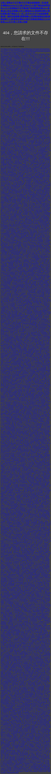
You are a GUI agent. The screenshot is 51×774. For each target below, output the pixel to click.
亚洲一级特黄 (32, 347)
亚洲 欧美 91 (15, 74)
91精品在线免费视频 (9, 490)
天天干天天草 (47, 124)
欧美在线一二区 (9, 440)
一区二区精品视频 (35, 740)
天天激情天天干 (14, 102)
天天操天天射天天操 (34, 417)
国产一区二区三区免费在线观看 (34, 448)
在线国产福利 (7, 698)
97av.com (12, 554)
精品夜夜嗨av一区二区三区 (22, 645)
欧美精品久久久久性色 (34, 248)
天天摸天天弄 (41, 373)
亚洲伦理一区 (47, 504)
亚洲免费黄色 (38, 77)
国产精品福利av (19, 727)
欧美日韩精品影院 (35, 360)
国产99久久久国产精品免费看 (25, 664)
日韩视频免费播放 (39, 177)
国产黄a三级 (6, 383)
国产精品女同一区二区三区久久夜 (36, 106)
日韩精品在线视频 (31, 684)
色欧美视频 (15, 115)
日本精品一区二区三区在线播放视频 (34, 425)
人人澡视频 (40, 349)
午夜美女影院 (26, 404)
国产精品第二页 (32, 526)
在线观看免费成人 (35, 418)
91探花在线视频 (13, 626)
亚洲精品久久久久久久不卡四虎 (38, 728)
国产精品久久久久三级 (40, 643)
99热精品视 (43, 573)
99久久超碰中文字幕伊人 (23, 619)
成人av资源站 (10, 379)
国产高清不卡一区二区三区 (8, 223)
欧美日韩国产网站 (46, 74)
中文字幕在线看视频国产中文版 (35, 162)
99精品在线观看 (39, 388)
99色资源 (7, 517)
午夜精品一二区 (21, 313)
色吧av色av (3, 278)
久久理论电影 (36, 376)
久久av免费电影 (34, 699)
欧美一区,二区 (19, 149)
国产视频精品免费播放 (32, 319)
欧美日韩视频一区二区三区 (41, 733)
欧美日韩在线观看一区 (17, 724)
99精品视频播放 (25, 373)
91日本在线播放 (33, 452)
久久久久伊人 (16, 78)
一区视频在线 (10, 192)
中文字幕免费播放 (41, 156)
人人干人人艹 (45, 520)
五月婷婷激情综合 (26, 525)
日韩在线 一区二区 (25, 547)
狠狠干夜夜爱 (5, 740)
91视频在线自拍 (15, 710)
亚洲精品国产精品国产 (28, 449)
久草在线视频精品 (5, 637)
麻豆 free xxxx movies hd (27, 326)
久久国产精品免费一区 (26, 136)
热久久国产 (10, 473)
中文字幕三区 (8, 202)
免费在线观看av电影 (37, 350)
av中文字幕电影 (16, 397)
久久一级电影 (44, 379)
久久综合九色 (24, 253)
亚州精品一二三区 (5, 400)
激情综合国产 (20, 103)
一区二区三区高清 (30, 173)
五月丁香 (45, 564)
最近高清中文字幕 (40, 557)
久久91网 (26, 711)
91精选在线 (10, 413)
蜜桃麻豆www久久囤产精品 (7, 357)
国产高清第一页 (19, 123)
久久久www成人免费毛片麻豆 (27, 383)
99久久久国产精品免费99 (26, 104)
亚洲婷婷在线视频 (17, 63)
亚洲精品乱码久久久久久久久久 (12, 73)
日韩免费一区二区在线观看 (39, 171)
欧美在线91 (27, 746)
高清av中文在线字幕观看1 (14, 410)
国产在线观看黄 (42, 375)
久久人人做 (41, 560)
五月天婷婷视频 (4, 770)
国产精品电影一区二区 (31, 509)
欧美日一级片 (10, 321)
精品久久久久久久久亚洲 (43, 451)
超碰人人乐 (31, 68)
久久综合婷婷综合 (28, 175)
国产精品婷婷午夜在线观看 (35, 427)
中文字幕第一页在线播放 (13, 475)
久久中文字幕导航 (43, 681)
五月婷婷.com (37, 345)
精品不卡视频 (32, 193)
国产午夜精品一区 (38, 692)
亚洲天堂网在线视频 (27, 168)
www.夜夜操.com (24, 229)
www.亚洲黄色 (8, 74)
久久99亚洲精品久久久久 (12, 370)
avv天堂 (37, 330)
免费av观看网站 (35, 727)
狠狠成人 (7, 695)
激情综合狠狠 (21, 395)
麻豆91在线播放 (36, 216)
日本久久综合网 (34, 521)
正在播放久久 (18, 444)
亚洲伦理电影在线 (43, 248)
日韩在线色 (9, 353)
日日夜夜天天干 (12, 112)
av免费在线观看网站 (12, 574)
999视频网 (12, 701)
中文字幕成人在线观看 (37, 278)
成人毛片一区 (27, 528)
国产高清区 (8, 742)
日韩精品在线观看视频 (16, 315)
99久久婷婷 (31, 206)
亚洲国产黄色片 (46, 356)
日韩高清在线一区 (40, 238)
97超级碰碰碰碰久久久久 (18, 543)
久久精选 (40, 655)
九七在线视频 (14, 291)
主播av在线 (36, 117)
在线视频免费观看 (9, 248)
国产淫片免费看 (13, 215)
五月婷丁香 (45, 382)
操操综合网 (37, 235)
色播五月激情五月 (19, 262)
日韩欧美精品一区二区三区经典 (36, 550)
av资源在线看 (27, 702)
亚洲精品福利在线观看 (15, 656)
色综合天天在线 (13, 324)
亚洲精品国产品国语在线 (29, 300)
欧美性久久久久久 (5, 649)
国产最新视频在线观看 (25, 386)
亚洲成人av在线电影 (38, 555)
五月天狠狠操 (6, 662)
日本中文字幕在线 (24, 255)
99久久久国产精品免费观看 (33, 483)
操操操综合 (28, 557)
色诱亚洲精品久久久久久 (12, 153)
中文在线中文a (38, 366)
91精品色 (31, 212)
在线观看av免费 (46, 625)
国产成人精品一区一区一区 (43, 612)
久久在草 (14, 281)
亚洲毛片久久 (47, 746)
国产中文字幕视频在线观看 (23, 225)
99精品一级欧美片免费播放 (32, 676)
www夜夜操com (17, 567)
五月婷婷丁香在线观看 (38, 664)
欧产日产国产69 (17, 141)
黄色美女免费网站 (15, 633)
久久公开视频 (18, 554)
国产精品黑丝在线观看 (40, 113)
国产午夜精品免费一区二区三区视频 (32, 443)
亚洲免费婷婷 (43, 138)
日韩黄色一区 (12, 617)
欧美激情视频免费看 (15, 630)
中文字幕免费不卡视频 (29, 671)
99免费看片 (39, 767)
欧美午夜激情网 (13, 482)
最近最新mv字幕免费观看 (31, 522)
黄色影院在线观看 (29, 573)
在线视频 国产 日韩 (13, 331)
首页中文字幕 (25, 569)
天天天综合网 (47, 246)
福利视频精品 (45, 576)
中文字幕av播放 (24, 345)
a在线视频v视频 (18, 326)
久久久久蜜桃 (26, 388)
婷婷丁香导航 (4, 473)
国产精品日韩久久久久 (45, 647)
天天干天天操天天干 (33, 621)
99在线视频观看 (28, 223)
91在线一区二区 (11, 373)
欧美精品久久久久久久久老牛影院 (27, 457)
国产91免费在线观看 (19, 223)
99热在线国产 (25, 214)
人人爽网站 (5, 412)
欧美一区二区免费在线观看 (23, 65)
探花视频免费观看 (34, 100)
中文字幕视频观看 (36, 258)
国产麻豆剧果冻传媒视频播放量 (33, 145)
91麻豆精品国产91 (46, 192)
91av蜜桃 (31, 546)
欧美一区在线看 (25, 382)
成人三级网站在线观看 (18, 440)
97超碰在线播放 (38, 245)
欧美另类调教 (28, 758)
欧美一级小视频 (38, 642)
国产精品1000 (37, 673)
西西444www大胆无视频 (27, 673)
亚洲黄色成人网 (43, 587)
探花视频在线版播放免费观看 (20, 555)
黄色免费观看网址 (26, 712)
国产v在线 (24, 720)
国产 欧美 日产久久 (18, 602)
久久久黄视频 (32, 272)
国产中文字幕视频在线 (36, 115)
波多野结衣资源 (19, 662)
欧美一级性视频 (4, 54)
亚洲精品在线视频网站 (22, 112)
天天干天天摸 (18, 501)
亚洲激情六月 (29, 310)
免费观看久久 (35, 322)
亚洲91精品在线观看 (19, 80)
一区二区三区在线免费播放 (41, 147)
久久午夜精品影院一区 (44, 499)
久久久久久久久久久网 (33, 751)
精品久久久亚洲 (37, 155)
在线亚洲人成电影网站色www (9, 599)
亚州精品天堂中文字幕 (35, 55)
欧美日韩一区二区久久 (11, 439)
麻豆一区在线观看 (9, 265)
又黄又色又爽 (31, 647)
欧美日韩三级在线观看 (7, 280)
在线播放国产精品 (46, 655)
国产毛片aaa (12, 445)
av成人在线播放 (35, 587)
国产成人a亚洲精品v (29, 693)
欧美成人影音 (40, 736)
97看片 (36, 146)
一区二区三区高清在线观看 (18, 159)
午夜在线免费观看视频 (18, 534)
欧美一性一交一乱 (35, 561)
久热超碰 (16, 615)
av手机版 (31, 158)
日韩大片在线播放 (33, 281)
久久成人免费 (35, 365)
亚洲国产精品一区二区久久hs (32, 71)
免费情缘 (40, 266)
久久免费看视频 (31, 141)
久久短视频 (18, 81)
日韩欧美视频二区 (17, 552)
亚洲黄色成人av (28, 154)
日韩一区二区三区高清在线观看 (9, 166)
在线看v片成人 (36, 265)
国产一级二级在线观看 (12, 468)
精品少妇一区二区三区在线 (11, 212)
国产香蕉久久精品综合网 (15, 511)
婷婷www (8, 121)
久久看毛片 (23, 719)
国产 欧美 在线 (21, 341)
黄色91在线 (44, 460)
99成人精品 (29, 164)
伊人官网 (39, 472)
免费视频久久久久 (7, 539)
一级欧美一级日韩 (46, 271)
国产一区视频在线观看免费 (14, 253)
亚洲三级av (11, 390)
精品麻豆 (19, 201)
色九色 (23, 522)
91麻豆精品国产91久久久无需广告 (16, 356)
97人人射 (3, 576)
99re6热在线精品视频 (32, 507)
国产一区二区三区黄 (36, 184)
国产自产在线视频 (7, 483)
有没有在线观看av (6, 486)
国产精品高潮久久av (27, 67)
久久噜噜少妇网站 (28, 54)
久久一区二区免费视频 (44, 496)
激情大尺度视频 (28, 220)
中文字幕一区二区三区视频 (43, 229)
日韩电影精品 (41, 706)
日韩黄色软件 (27, 121)
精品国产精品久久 (23, 481)
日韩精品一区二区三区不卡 (17, 121)
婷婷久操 (19, 569)
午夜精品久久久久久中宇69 (31, 336)
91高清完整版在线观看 (21, 138)
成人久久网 (46, 315)
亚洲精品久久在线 (45, 110)
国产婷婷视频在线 (33, 421)
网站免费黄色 (16, 681)
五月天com (46, 120)
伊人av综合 (44, 63)
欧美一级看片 (39, 426)
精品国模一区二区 (38, 602)
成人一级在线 (18, 715)
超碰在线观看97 (44, 719)
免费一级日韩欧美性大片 (8, 142)
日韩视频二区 (28, 279)
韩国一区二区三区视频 (13, 259)
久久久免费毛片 (37, 304)
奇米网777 (31, 304)
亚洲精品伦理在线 (36, 196)
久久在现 (34, 724)
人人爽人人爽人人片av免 (22, 60)
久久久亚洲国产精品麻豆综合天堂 (12, 229)
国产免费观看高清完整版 (14, 469)
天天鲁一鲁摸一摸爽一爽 (32, 236)
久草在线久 (16, 86)
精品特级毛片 (34, 732)
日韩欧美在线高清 (43, 440)
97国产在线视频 (27, 487)
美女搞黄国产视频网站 (17, 163)
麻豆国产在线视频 (10, 459)
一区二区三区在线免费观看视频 (8, 175)
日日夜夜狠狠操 (25, 315)
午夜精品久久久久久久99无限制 (36, 491)
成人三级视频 (40, 547)
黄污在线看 (24, 81)
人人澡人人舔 (44, 639)
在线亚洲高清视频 (7, 199)
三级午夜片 (9, 671)
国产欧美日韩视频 (5, 116)
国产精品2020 (29, 216)
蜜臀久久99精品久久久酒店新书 (8, 238)
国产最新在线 (6, 426)
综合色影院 (41, 104)
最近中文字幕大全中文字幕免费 (11, 271)
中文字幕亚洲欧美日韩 (40, 406)
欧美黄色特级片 (39, 317)
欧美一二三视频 (41, 361)
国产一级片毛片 (40, 452)
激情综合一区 (16, 401)
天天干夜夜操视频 (20, 116)
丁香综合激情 (28, 363)
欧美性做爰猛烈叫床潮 (27, 675)
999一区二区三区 (15, 227)
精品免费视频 (22, 331)
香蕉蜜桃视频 (22, 607)
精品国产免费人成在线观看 (22, 158)
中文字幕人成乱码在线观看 (9, 705)
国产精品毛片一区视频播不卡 (26, 565)
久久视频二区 (20, 380)
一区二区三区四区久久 (16, 97)
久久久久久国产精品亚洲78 (16, 611)
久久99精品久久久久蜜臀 (36, 590)
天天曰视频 (45, 56)
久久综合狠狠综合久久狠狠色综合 (8, 498)
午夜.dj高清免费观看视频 (38, 220)
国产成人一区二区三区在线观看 (36, 241)
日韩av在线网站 (9, 396)
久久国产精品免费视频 (40, 163)
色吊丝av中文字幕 (42, 771)
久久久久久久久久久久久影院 (19, 655)
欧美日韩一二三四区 (41, 586)
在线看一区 (3, 500)
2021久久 (30, 615)
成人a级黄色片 (23, 73)
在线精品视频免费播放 (43, 129)
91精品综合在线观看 (41, 672)
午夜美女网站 (37, 738)
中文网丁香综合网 (29, 341)
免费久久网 (37, 694)
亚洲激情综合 (37, 537)
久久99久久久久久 (45, 253)
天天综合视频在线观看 (10, 257)
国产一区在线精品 (28, 72)
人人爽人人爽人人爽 (24, 68)
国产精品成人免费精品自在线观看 (38, 534)
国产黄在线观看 (15, 374)
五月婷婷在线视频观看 (17, 768)
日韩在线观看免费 (20, 237)
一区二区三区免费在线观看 (32, 357)
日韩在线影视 (8, 641)
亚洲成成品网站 (6, 744)
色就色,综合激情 (20, 499)
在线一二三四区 (18, 76)
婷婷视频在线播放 (12, 569)
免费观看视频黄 (12, 123)
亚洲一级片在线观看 (45, 354)
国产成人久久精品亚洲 (35, 436)
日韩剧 (19, 365)
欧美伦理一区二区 (19, 586)
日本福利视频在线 (11, 589)
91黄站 (13, 572)
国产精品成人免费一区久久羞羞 (31, 499)
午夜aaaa (21, 102)
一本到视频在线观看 (16, 548)
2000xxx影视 (26, 514)
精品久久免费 (46, 278)
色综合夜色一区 (22, 612)
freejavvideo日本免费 (40, 99)
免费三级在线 (5, 306)
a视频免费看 (21, 176)
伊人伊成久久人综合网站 (44, 408)
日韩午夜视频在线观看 (26, 120)
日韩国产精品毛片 (24, 690)
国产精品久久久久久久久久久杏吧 (36, 209)
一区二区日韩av (46, 390)
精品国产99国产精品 (24, 564)
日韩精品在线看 (31, 366)
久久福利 (10, 534)
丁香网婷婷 (41, 652)
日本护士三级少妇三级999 (28, 117)
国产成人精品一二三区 (18, 188)
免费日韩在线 (39, 390)
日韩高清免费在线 (41, 634)
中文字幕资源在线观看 (20, 305)
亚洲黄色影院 (40, 237)
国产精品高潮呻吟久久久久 (39, 538)
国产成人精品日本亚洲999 (6, 254)
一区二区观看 (4, 669)
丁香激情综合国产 (34, 261)
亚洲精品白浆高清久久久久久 (18, 403)
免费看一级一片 (43, 694)
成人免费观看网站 (40, 121)
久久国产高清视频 (20, 518)
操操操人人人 (39, 61)
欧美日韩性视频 (37, 271)
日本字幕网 (43, 583)
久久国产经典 (37, 354)
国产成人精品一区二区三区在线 (24, 626)
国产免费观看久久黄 (39, 762)
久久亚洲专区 (35, 681)
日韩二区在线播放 (8, 612)
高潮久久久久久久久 (9, 146)
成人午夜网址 (33, 160)
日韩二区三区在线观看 (9, 461)
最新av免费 (26, 491)
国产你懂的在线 (6, 408)
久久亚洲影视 (23, 572)
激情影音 (31, 60)
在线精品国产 (30, 78)
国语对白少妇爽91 (17, 276)
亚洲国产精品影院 (38, 341)
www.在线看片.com (16, 293)
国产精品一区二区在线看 (6, 224)
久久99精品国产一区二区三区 (15, 306)
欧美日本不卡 (40, 543)
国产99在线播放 (27, 188)
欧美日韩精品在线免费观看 (30, 716)
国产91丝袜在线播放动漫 (15, 361)
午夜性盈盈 (23, 594)
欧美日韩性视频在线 (5, 298)
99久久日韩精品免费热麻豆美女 (30, 156)
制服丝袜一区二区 (13, 491)
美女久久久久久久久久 (38, 305)
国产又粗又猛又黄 (21, 439)
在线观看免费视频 (42, 369)
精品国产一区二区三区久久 (20, 379)
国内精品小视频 (40, 434)
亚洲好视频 (43, 401)
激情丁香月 (8, 647)
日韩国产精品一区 (14, 349)
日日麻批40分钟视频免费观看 (11, 598)
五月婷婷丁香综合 (16, 718)
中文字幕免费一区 (11, 624)
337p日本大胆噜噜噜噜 (31, 472)
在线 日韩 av (28, 82)
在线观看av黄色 (46, 477)
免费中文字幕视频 (5, 626)
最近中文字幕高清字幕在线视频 (31, 649)
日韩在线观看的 (45, 705)
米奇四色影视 (46, 245)
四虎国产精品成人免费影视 (41, 210)
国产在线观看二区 (23, 119)
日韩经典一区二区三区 (43, 444)
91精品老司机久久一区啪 (39, 473)
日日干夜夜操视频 (5, 544)
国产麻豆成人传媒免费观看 (43, 698)
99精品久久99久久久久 (27, 343)
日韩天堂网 (32, 147)
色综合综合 (25, 76)
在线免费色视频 (42, 514)
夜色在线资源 (14, 85)
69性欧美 (32, 86)
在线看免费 (30, 291)
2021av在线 (8, 249)
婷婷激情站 (25, 227)
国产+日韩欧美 (47, 525)
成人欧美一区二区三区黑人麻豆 (30, 151)
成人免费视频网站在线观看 (8, 514)
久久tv (41, 263)
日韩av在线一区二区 (14, 466)
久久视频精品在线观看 (25, 455)
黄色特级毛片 (12, 228)
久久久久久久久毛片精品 (43, 307)
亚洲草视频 (6, 387)
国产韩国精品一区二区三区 (39, 94)
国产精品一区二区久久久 (41, 526)
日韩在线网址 (20, 387)
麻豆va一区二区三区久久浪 (14, 106)
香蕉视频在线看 (44, 528)
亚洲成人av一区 (13, 637)
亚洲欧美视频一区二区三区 (8, 179)
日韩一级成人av (33, 474)
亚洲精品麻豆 (4, 624)
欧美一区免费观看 (11, 384)
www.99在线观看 (15, 638)
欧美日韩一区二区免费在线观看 (39, 149)
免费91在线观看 (4, 693)
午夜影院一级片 (39, 684)
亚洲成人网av (36, 685)
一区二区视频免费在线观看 (23, 451)
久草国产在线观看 (25, 474)
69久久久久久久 (17, 623)
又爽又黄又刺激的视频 (7, 382)
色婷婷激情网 (41, 551)
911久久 (31, 382)
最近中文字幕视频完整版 (34, 405)
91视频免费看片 (25, 147)
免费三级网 (22, 412)
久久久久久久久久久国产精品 (40, 384)
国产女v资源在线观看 (39, 686)
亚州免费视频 (32, 494)
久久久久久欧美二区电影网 (42, 725)
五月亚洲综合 (20, 172)
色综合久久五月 (7, 292)
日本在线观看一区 (34, 373)
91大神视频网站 (41, 421)
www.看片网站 (26, 318)
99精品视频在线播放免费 (44, 158)
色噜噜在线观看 (27, 387)
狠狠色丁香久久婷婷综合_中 (8, 464)
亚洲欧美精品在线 (17, 214)
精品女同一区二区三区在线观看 (36, 133)
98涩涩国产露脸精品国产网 (22, 400)
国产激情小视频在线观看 (10, 757)
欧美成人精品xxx (37, 460)
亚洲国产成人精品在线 (11, 488)
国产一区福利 (26, 257)
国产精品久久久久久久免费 (34, 583)
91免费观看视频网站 (17, 93)
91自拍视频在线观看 (40, 688)
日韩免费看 (47, 361)
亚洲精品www (9, 184)
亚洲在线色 (46, 432)
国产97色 (16, 171)
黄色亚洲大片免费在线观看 (7, 434)
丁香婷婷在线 (8, 572)
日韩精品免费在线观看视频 (36, 132)
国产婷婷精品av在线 (23, 486)
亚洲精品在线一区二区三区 (19, 629)
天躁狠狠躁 (25, 621)
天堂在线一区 (44, 258)
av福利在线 (25, 495)
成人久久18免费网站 (11, 124)
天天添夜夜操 (15, 688)
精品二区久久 (25, 751)
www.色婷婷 (20, 766)
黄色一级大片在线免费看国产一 (26, 473)
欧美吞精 (43, 464)
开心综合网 (9, 718)
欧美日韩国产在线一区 (22, 530)
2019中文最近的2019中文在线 (17, 275)
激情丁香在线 (44, 55)
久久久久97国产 (4, 366)
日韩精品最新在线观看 (35, 766)
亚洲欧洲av (19, 393)
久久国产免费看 (38, 202)
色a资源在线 (23, 459)
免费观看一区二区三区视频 (41, 259)
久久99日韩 (5, 620)
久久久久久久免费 (43, 751)
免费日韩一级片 (45, 155)
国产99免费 (32, 65)
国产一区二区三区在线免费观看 (35, 119)
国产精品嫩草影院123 (11, 495)
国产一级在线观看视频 (32, 757)
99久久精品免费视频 (38, 770)
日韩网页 (25, 95)
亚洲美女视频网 (22, 643)
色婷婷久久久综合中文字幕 (9, 87)
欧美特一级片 (27, 416)
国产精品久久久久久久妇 (31, 567)
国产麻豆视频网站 (19, 514)
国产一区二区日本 (30, 508)
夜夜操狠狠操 (9, 522)
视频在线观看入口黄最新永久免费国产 (20, 69)
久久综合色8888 (19, 238)
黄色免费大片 (38, 559)
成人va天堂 (20, 288)
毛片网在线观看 (36, 742)
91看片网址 (43, 524)
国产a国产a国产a (21, 183)
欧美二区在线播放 (14, 517)
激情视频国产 (14, 154)
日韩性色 (40, 339)
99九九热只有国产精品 (38, 715)
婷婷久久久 (10, 137)
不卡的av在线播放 (23, 235)
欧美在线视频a (13, 714)
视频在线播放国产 (36, 503)
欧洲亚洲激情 (19, 722)
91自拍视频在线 (23, 319)
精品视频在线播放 (40, 125)
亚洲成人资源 (37, 573)
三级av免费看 (31, 142)
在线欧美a (33, 595)
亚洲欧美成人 (19, 241)
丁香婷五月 (3, 438)
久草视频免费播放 (27, 611)
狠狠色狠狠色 (11, 409)
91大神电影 (37, 464)
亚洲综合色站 (19, 516)
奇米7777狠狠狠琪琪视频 (17, 378)
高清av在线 (42, 360)
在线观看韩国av (17, 651)
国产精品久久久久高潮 (23, 133)
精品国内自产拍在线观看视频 (9, 677)
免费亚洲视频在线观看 (6, 288)
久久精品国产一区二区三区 (29, 669)
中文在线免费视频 (5, 716)
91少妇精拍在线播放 (43, 103)
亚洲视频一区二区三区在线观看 (15, 621)
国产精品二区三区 (17, 434)
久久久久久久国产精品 (23, 193)
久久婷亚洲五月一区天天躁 (20, 531)
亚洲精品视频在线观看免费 (21, 542)
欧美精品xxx (44, 554)
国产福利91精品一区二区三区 (39, 701)
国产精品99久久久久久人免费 (7, 76)
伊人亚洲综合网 (23, 375)
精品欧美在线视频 (40, 610)
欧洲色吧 (26, 431)
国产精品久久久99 (21, 472)
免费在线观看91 (14, 216)
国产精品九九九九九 (19, 423)
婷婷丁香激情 (26, 391)
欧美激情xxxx (27, 337)
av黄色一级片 (45, 650)
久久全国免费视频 (39, 272)
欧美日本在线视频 (10, 455)
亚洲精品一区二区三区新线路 (41, 544)
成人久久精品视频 (44, 321)
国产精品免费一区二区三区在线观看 (20, 679)
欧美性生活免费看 (37, 677)
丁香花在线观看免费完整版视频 (36, 246)
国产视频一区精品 (21, 173)
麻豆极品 (27, 233)
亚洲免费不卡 (18, 585)
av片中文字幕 (42, 249)
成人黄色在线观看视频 (18, 582)
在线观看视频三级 (17, 418)
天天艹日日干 (12, 771)
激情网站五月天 (28, 538)
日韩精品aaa (23, 478)
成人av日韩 (9, 608)
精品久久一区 (33, 638)
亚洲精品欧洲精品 (7, 281)
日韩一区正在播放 (28, 123)
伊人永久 (37, 711)
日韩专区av (22, 335)
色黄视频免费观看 (37, 658)
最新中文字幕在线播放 (41, 203)
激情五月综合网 (17, 155)
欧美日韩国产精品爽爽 (37, 314)
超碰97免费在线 (31, 334)
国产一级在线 (24, 548)
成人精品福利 (19, 456)
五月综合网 (41, 179)
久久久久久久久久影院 (17, 641)
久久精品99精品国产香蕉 (37, 626)
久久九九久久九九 (38, 761)
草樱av (12, 423)
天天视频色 (8, 537)
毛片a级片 (30, 542)
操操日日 (9, 358)
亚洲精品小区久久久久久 (23, 242)
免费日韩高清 (8, 403)
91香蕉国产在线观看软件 (17, 524)
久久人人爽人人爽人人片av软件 (32, 429)
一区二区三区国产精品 (45, 252)
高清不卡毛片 (9, 307)
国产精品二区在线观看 (38, 123)
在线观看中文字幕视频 (38, 577)
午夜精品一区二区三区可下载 (43, 242)
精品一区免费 (37, 199)
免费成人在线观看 (18, 289)
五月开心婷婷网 (21, 270)
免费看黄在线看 (16, 663)
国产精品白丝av (19, 91)
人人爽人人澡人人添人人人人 (41, 98)
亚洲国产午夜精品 (6, 431)
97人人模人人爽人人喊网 (10, 494)
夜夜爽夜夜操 (29, 180)
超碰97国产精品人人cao (16, 206)
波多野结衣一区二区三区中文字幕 (23, 430)
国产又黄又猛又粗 (19, 302)
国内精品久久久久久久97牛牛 (28, 651)
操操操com (25, 162)
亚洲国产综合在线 (19, 300)
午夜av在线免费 (34, 107)
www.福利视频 (15, 485)
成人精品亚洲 (6, 520)
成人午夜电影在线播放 (25, 533)
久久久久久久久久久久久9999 (27, 686)
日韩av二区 (15, 473)
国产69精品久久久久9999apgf (23, 298)
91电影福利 (36, 501)
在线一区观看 (40, 289)
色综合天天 (36, 422)
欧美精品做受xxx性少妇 (13, 107)
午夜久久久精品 (45, 77)
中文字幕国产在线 (40, 95)
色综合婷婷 (46, 632)
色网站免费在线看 (39, 142)
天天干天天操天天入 (10, 160)
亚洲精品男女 (18, 492)
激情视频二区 (6, 350)
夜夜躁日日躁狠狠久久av (15, 383)
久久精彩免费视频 (9, 86)
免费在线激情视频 (34, 318)
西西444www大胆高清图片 (44, 533)
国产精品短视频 (17, 61)
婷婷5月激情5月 (36, 749)
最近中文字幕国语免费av (22, 482)
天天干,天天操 (45, 580)
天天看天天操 (29, 681)
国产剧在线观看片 (8, 719)
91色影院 (3, 371)
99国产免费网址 (25, 434)
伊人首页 (11, 245)
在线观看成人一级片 (22, 576)
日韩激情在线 (47, 577)
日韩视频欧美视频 (12, 669)
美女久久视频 (12, 158)
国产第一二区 (33, 361)
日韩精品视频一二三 (18, 111)
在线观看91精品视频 (24, 638)
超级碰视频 (14, 358)
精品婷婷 (21, 416)
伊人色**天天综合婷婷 (12, 169)
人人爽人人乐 (26, 163)
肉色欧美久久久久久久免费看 (43, 337)
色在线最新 (30, 375)
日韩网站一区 (19, 750)
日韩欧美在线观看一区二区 (42, 153)
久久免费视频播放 (25, 261)
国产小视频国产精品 (20, 677)
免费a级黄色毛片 (23, 684)
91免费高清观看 (26, 728)
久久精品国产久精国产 (23, 735)
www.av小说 (4, 759)
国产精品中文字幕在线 (15, 453)
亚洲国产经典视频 (18, 625)
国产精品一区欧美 (46, 366)
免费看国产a (33, 746)
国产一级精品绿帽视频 (40, 589)
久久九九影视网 (34, 228)
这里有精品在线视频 (23, 753)
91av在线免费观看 (18, 245)
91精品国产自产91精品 (23, 421)
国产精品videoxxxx (22, 507)
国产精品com (42, 255)
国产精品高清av (23, 87)
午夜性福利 (27, 86)
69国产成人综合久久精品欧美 (11, 465)
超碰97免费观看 (31, 688)
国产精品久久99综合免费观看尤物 (8, 272)
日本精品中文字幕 (23, 615)
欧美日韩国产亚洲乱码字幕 (35, 396)
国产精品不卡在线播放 (25, 595)
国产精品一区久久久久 (20, 145)
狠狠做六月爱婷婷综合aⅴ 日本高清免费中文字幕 (37, 197)
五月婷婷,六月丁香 (45, 436)
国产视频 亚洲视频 (9, 279)
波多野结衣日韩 (21, 314)
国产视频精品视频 (22, 504)
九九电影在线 (25, 222)
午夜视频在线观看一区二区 (8, 145)
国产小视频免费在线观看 (6, 339)
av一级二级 (32, 603)
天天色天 (35, 175)
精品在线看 (13, 435)
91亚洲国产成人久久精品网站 (16, 426)
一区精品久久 (11, 366)
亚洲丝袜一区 (18, 328)
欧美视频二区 (47, 220)
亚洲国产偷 (10, 63)
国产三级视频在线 (6, 291)
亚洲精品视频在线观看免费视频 (26, 271)
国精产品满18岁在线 (40, 141)
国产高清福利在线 (41, 572)
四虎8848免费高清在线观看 (39, 485)
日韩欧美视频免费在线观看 (13, 399)
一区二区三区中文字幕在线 (11, 330)
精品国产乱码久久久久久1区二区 (27, 249)
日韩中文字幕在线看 (26, 623)
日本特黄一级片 (45, 297)
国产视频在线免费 (27, 190)
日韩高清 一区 (9, 521)
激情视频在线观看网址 (17, 199)
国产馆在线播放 (15, 294)
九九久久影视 (8, 643)
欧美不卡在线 (29, 169)
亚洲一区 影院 (40, 541)
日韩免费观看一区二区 (16, 438)
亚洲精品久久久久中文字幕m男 (42, 594)
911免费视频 (15, 767)
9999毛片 (3, 212)
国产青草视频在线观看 (10, 645)
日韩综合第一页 (42, 244)
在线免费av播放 (23, 745)
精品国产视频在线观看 (27, 715)
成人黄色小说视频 (30, 464)
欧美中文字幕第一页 (42, 215)
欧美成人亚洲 (27, 426)
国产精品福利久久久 (42, 85)
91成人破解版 (10, 197)
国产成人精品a (16, 521)
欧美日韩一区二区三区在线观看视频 (31, 768)
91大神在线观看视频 (31, 292)
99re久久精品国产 (20, 220)
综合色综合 (38, 636)
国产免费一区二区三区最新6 (10, 766)
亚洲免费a (25, 203)
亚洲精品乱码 (21, 580)
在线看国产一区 (4, 526)
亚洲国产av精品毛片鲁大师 (14, 770)
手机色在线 (21, 98)
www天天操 (27, 179)
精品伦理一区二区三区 (14, 255)
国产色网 (30, 466)
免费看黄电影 (20, 340)
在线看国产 (23, 293)
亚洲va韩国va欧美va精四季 (11, 676)
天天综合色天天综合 (35, 528)
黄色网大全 (34, 412)
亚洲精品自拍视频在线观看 (39, 60)
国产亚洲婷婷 (31, 235)
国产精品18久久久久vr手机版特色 (14, 500)
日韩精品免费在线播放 (40, 616)
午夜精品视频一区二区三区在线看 (37, 399)
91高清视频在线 (24, 106)
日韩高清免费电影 (44, 216)
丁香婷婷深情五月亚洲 (6, 206)
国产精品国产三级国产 (13, 266)
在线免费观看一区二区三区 (36, 598)
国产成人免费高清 (16, 297)
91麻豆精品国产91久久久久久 (31, 606)
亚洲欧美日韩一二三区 (17, 205)
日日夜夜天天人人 (38, 97)
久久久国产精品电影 (33, 69)
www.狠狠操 (26, 254)
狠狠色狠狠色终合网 (35, 332)
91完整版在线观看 (40, 393)
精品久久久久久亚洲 (27, 685)
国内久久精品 (17, 248)
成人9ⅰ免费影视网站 (44, 93)
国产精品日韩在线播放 (12, 541)
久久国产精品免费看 (9, 61)
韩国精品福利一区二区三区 (8, 285)
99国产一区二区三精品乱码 (12, 591)
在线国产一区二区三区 (19, 332)
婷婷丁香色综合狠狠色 (33, 76)
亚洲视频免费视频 (38, 311)
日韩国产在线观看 (42, 479)
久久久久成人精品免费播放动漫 (41, 64)
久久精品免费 (33, 254)
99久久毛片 (34, 392)
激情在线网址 (34, 289)
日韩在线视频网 (12, 91)
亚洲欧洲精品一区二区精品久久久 (31, 763)
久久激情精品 (7, 697)
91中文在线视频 (39, 73)
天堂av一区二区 (4, 731)
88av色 (32, 692)
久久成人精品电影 (31, 725)
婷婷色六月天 (12, 132)
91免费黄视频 (31, 745)
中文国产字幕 (37, 206)
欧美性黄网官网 (8, 414)
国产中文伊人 (15, 296)
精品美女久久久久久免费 (39, 565)
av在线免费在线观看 (13, 143)
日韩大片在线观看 (27, 181)
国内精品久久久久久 (45, 345)
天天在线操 (42, 742)
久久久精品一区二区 (38, 546)
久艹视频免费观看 (30, 270)
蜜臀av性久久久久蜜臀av (41, 754)
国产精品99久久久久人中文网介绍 (25, 761)
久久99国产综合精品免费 (18, 672)
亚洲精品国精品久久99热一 (11, 341)
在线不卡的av (45, 396)
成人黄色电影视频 (38, 423)
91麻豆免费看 (13, 340)
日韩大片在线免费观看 (44, 283)
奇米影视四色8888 (25, 321)
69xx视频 (42, 293)
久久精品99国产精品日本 (16, 100)
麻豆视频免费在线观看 (21, 759)
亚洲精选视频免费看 (44, 257)
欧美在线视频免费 (27, 149)
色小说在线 (21, 723)
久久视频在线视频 (31, 125)
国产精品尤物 (8, 664)
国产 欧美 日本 (29, 677)
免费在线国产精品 (31, 477)
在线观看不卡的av (46, 758)
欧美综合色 (44, 314)
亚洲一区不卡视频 (44, 352)
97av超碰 (3, 406)
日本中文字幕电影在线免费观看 (35, 530)
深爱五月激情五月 (46, 115)
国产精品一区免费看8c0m (28, 192)
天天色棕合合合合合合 (13, 416)
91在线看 (7, 658)
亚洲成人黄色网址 (42, 328)
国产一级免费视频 (19, 445)
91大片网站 (3, 551)
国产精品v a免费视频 (16, 751)
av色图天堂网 (5, 132)
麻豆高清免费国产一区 (37, 758)
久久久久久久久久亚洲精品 (24, 240)
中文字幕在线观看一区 (39, 591)
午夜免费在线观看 (17, 127)
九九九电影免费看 (42, 367)
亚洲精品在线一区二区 (45, 429)
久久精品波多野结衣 (22, 583)
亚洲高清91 (30, 576)
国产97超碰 (4, 189)
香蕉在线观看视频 (5, 699)
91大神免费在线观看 (29, 578)
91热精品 (24, 365)
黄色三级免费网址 (17, 522)
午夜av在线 (20, 211)
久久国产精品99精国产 (10, 237)
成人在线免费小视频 (8, 606)
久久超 (16, 366)
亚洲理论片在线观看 (11, 448)
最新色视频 (34, 722)
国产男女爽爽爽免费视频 (34, 371)
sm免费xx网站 (42, 236)
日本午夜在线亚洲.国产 (23, 600)
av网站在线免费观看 (17, 512)
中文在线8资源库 (21, 169)
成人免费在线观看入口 (24, 55)
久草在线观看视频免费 (9, 262)
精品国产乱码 (5, 685)
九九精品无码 (44, 340)
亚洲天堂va (24, 628)
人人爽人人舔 (28, 196)
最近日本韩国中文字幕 (15, 658)
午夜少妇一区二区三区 (28, 602)
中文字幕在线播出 (25, 469)
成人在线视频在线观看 (38, 632)
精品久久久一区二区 (35, 554)
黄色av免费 (14, 432)
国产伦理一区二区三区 (18, 668)
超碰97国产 (3, 647)
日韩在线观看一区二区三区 (10, 472)
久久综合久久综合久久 (14, 335)
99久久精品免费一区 (37, 520)
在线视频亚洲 (27, 590)
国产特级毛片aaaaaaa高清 (33, 608)
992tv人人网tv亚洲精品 (26, 630)
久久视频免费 (9, 78)
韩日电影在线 (33, 242)
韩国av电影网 (11, 300)
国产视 (16, 98)
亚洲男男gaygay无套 (16, 202)
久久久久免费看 (31, 203)
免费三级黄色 (27, 360)
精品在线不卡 (34, 731)
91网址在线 (37, 442)
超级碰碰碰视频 (44, 766)
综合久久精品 (21, 154)
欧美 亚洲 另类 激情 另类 (32, 410)
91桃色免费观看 (4, 356)
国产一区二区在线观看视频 (35, 362)
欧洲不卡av (19, 95)
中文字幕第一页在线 (37, 288)
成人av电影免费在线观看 (12, 242)
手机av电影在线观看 (38, 465)
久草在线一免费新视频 (15, 496)
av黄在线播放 (26, 524)
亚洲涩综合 (3, 396)
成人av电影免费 (17, 113)
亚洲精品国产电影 (38, 382)
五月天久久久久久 (26, 492)
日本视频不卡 (28, 412)
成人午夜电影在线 (31, 370)
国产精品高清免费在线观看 (14, 252)
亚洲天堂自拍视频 (44, 285)
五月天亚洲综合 (17, 177)
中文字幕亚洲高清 (23, 466)
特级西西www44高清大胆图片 (13, 690)
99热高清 (8, 438)
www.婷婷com (24, 297)
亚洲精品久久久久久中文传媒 (28, 330)
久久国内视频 (32, 690)
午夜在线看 (25, 206)
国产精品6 (30, 345)
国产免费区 (46, 183)
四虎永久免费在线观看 (44, 218)
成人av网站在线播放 (27, 186)
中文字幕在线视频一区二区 (7, 746)
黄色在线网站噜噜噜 (15, 232)
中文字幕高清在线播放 (44, 223)
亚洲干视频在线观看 (33, 227)
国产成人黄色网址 (33, 369)
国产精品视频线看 (5, 82)
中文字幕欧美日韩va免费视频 (11, 504)
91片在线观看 (8, 294)
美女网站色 (18, 470)
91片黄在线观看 (24, 496)
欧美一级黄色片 (19, 72)
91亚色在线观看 (39, 568)
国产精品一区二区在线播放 (42, 172)
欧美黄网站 (37, 647)
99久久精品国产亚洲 (27, 414)
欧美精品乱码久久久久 (19, 110)
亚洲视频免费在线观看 (11, 405)
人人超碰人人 (32, 753)
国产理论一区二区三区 (7, 115)
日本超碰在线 (9, 694)
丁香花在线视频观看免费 (15, 261)
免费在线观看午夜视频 (18, 254)
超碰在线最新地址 (19, 763)
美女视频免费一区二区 (44, 714)
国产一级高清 (19, 274)
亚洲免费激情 (17, 708)
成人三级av (38, 166)
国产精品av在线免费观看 (27, 137)
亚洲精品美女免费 (31, 81)
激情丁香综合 (18, 373)
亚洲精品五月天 (24, 642)
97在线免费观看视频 (43, 608)
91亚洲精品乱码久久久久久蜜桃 (34, 539)
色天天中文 (14, 673)
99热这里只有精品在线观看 (17, 431)
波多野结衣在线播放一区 (24, 731)
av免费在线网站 (7, 323)
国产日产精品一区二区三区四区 (17, 129)
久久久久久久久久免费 (32, 655)
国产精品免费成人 (44, 199)
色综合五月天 (4, 435)
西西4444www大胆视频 (34, 400)
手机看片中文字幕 (46, 737)
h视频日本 (8, 587)
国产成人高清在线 (34, 771)
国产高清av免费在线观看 (6, 367)
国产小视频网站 (24, 610)
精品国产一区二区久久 (30, 633)
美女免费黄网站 (16, 207)
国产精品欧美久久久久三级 (39, 466)
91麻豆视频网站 (13, 77)
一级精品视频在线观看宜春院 (7, 246)
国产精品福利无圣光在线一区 (26, 167)
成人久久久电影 (13, 652)
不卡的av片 (34, 219)
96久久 (17, 87)
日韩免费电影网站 (44, 405)
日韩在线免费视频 (43, 194)
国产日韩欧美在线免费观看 (15, 666)
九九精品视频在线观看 (25, 107)
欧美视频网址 (47, 715)
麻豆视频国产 (44, 486)
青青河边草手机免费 (16, 537)
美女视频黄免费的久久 (13, 189)
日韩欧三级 (38, 379)
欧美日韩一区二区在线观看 (27, 658)
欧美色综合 (32, 388)
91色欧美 (37, 531)
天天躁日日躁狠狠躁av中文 (23, 108)
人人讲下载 (28, 314)
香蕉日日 (42, 599)
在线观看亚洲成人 (28, 668)
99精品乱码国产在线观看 (11, 60)
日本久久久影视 (41, 474)
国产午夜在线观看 (15, 550)
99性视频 (34, 445)
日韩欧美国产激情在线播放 (9, 758)
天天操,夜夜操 (11, 501)
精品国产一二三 (34, 551)
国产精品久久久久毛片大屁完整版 (20, 309)
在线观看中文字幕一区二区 (26, 94)
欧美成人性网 (25, 419)
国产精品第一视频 (8, 663)
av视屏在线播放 (4, 531)
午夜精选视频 (6, 340)
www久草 (44, 350)
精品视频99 (28, 740)
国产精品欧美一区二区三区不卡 (34, 650)
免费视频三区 (27, 654)
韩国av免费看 (14, 369)
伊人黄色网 (38, 334)
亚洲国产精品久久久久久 (22, 231)
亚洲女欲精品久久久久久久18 (11, 600)
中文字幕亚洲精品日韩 (20, 461)
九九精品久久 (25, 347)
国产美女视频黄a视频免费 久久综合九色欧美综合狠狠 (22, 659)
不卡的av (45, 97)
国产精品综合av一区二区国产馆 (10, 365)
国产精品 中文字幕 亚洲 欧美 (28, 636)
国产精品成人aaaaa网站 (24, 767)
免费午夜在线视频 (31, 297)
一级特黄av (32, 163)
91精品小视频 (23, 725)
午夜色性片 (25, 272)
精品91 (41, 262)
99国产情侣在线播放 (37, 189)
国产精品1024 (34, 755)
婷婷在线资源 (34, 307)
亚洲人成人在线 (39, 690)
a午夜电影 (28, 307)
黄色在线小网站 (19, 344)
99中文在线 (46, 699)
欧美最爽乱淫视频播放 (37, 335)
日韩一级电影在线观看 (21, 599)
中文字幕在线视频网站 (14, 740)
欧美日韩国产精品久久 (6, 684)
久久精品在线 (30, 465)
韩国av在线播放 (22, 250)
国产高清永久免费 (6, 190)
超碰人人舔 (34, 634)
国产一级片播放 (18, 151)
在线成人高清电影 (18, 203)
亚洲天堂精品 (10, 150)
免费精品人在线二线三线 (12, 421)
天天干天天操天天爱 (7, 296)
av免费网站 (14, 587)
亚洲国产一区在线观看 (23, 212)
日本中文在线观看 (18, 265)
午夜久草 (32, 564)
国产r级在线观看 (42, 154)
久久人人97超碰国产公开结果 (18, 573)
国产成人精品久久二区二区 (35, 205)
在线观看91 (4, 89)
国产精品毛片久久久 (22, 291)
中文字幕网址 (41, 228)
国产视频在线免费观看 (25, 692)
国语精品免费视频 (35, 176)
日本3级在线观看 (15, 607)
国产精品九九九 (32, 453)
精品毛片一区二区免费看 (31, 159)
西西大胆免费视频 (27, 468)
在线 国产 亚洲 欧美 (22, 680)
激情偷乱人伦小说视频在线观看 (40, 168)
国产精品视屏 (11, 209)
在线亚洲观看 (23, 236)
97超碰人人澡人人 (17, 551)
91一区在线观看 (27, 727)
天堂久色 (41, 656)
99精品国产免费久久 (28, 488)
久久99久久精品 (20, 695)
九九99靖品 (36, 680)
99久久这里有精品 (17, 382)
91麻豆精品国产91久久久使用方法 (19, 647)
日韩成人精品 (31, 146)
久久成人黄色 (32, 419)
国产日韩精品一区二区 (33, 222)
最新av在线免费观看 (32, 495)
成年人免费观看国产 (9, 603)
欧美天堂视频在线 (21, 508)
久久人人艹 (34, 468)
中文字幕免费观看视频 (45, 729)
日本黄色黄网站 (8, 509)
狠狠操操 (47, 589)
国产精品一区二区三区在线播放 (18, 744)
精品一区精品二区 (17, 604)
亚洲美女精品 (14, 288)
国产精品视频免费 (17, 419)
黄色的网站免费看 (6, 369)
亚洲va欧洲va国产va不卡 (8, 615)
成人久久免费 (26, 378)
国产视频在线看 (12, 590)
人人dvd (29, 759)
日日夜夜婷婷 (19, 272)
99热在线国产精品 (37, 180)
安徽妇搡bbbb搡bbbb (31, 393)
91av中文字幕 (9, 309)
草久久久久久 (16, 564)
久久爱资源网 (43, 117)
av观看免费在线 (25, 703)
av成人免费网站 (12, 84)
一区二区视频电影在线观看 (25, 115)
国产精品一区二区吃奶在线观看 (36, 597)
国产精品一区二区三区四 (29, 344)
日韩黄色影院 (11, 98)
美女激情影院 (43, 71)
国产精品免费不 (40, 284)
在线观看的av (30, 435)
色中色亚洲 (35, 54)
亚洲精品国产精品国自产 (11, 95)
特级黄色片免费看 (19, 337)
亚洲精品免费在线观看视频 (28, 323)
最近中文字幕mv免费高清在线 (28, 604)
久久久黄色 (25, 339)
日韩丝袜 (10, 668)
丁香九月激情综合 (12, 103)
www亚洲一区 (5, 650)
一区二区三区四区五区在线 (22, 494)
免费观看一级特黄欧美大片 (8, 616)
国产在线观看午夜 (23, 189)
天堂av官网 (36, 375)
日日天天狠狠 (25, 280)
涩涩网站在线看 (26, 637)
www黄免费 (44, 658)
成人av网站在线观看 (26, 554)
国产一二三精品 (41, 732)
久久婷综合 (7, 652)
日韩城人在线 (41, 164)
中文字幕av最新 (28, 632)
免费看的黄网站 (22, 194)
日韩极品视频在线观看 (10, 750)
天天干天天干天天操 (45, 667)
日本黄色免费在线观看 (14, 56)
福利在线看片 (13, 711)
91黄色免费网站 (28, 80)
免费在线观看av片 (14, 417)
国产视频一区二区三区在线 (36, 56)
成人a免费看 (33, 378)
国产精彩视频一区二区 (40, 353)
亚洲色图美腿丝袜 (37, 67)
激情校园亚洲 (25, 689)
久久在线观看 (9, 707)
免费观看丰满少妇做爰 (30, 556)
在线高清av (22, 681)
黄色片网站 (5, 764)
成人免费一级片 (24, 453)
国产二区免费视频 (31, 432)
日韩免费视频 (4, 578)
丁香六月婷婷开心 (11, 220)
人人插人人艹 (17, 321)
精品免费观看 (36, 223)
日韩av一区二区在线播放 (36, 143)
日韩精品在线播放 (43, 720)
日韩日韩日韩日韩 (32, 628)
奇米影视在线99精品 (29, 552)
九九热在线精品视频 (30, 99)
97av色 (8, 435)
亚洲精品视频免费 (39, 462)
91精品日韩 (26, 440)
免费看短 (23, 367)
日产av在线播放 (33, 570)
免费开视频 (26, 160)
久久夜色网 (15, 612)
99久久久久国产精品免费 (40, 563)
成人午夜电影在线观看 (19, 706)
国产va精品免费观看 (42, 319)
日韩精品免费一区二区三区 (23, 574)
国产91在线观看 (12, 393)
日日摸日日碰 (25, 201)
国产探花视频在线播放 (7, 655)
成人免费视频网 (24, 663)
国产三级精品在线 (43, 72)
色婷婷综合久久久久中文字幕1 (30, 535)
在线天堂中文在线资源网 (44, 735)
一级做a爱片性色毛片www (37, 298)
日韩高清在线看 (4, 84)
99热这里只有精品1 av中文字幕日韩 (30, 244)
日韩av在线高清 (16, 725)
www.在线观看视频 (6, 745)
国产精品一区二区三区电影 (28, 113)
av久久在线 (21, 311)
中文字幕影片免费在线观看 (9, 646)
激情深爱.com (18, 603)
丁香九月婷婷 (10, 214)
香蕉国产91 (39, 453)
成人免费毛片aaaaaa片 (20, 425)
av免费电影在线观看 (31, 572)
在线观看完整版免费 (25, 568)
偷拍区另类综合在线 (20, 429)
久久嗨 (9, 764)
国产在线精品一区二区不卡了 (42, 682)
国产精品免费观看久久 (42, 607)
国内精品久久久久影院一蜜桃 (34, 513)
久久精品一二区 (7, 607)
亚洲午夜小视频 (31, 253)
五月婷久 (44, 116)
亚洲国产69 (6, 617)
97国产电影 (14, 422)
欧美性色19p (46, 623)
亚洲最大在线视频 (46, 205)
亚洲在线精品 (19, 257)
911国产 (20, 330)
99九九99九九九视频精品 (22, 166)
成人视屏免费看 (25, 570)
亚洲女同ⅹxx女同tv (14, 503)
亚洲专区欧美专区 (16, 224)
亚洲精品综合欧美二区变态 (23, 390)
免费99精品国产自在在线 (16, 190)
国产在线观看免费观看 (8, 557)
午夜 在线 (21, 649)
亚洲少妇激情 (12, 344)
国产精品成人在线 (30, 183)
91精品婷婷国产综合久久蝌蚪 (18, 479)
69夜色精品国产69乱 (17, 339)
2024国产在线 (6, 503)
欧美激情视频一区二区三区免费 (26, 591)
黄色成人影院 (21, 538)
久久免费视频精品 (15, 460)
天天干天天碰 (29, 439)
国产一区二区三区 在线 (10, 334)
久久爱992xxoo (40, 159)
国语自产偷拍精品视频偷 (14, 375)
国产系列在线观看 (29, 171)
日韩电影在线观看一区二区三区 (31, 408)
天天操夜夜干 (7, 232)
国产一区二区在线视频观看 (20, 197)
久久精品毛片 (43, 371)
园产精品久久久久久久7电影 (33, 252)
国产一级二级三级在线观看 (37, 492)
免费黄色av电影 (7, 630)
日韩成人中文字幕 (40, 347)
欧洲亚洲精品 (43, 58)
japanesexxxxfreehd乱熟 (32, 140)
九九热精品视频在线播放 (16, 720)
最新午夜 (34, 630)
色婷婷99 (8, 102)
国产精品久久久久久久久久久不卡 (29, 224)
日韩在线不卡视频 (5, 319)
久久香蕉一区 (27, 561)
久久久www (14, 528)
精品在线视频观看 (44, 310)
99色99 (20, 227)
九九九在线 (27, 332)
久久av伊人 (11, 203)
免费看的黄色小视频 (7, 724)
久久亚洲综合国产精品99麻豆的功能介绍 (36, 130)
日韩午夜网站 (26, 362)
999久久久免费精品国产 (21, 334)
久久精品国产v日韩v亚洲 (17, 404)
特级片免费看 (36, 302)
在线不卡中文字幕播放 (31, 607)
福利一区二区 (46, 173)
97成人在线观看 (14, 507)
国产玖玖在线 (25, 209)
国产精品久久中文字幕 (41, 108)
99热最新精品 (46, 552)
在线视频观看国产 (18, 192)
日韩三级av (35, 104)
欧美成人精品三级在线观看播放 (23, 699)
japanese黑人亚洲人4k (25, 56)
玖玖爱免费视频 (12, 274)
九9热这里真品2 (42, 54)
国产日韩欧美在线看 (10, 729)
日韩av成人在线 (38, 745)
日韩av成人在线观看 (31, 124)
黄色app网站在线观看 (36, 207)
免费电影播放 (33, 284)
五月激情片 (31, 280)
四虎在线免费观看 (20, 758)
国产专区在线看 (36, 414)
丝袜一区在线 (45, 362)
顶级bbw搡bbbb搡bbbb (19, 693)
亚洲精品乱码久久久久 (29, 98)
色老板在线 (41, 374)
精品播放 (21, 716)
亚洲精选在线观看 (29, 84)
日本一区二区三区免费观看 (44, 214)
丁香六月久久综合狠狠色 (30, 110)
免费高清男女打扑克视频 (26, 656)
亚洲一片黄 (33, 568)
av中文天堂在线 (34, 82)
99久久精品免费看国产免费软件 (9, 427)
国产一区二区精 (35, 487)
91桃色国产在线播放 (14, 754)
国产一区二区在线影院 (21, 464)
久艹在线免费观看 (41, 461)
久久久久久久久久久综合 (40, 603)
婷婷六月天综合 (22, 517)
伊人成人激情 (40, 504)
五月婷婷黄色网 (46, 80)
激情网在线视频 (10, 706)
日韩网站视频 (5, 344)
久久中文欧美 (38, 233)
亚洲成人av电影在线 (7, 638)
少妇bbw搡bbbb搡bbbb (18, 694)
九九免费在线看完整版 (17, 391)
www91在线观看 (7, 680)
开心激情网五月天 (46, 745)
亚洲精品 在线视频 (13, 619)
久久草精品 (19, 667)
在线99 (23, 180)
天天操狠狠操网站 (28, 380)
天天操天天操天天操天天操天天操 (41, 646)
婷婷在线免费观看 (27, 667)
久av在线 (14, 149)
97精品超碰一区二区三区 (27, 64)
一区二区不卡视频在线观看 (11, 185)
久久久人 (17, 533)
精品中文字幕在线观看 (35, 225)
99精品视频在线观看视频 (43, 511)
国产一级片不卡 (43, 740)
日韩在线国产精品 (44, 400)
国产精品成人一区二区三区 (29, 172)
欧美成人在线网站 (29, 695)
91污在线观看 (35, 430)
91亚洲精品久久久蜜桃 (34, 482)
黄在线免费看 (39, 65)
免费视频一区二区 (39, 671)
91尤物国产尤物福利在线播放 (21, 406)
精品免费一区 (35, 283)
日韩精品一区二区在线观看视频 (18, 376)
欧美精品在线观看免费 (41, 702)
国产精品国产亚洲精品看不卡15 (14, 180)
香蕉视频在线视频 (17, 280)
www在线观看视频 (31, 95)
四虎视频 (39, 613)
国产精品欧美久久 (42, 331)
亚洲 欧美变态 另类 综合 (13, 89)
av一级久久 (7, 361)
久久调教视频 (32, 63)
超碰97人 (20, 468)
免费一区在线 (9, 551)
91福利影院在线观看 (5, 193)
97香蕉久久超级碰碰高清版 (38, 120)
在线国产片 (27, 218)
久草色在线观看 (33, 767)
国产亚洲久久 (15, 643)
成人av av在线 (25, 456)
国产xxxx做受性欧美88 (40, 270)
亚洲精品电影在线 (10, 632)
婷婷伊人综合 (8, 751)
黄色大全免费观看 (31, 478)
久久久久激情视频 (26, 512)
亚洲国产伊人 (16, 736)
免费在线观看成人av (11, 172)
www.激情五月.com (8, 564)
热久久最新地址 (4, 668)
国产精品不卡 (32, 111)
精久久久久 (45, 162)
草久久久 (28, 461)
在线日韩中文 (10, 567)
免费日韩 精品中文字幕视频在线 (10, 240)
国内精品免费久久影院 (42, 507)
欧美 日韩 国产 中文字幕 (23, 369)
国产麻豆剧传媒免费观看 (27, 155)
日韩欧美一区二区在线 (32, 511)
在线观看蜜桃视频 (20, 556)
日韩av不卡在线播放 (39, 659)
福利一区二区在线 (42, 227)
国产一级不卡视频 (13, 211)
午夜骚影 (13, 138)
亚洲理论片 (29, 138)
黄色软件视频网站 (38, 625)
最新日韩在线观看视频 (43, 324)
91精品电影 (25, 205)
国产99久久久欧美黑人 (8, 155)
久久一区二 (39, 297)
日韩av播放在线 (37, 212)
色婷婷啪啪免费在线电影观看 (29, 90)
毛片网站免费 (45, 304)
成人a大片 (41, 518)
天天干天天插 (47, 81)
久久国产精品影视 (38, 564)
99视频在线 (47, 434)
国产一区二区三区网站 (45, 417)
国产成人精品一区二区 (44, 318)
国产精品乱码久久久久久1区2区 (15, 388)
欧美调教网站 (13, 513)
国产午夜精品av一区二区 (38, 593)
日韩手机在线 (9, 134)
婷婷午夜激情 (7, 154)
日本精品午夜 (29, 376)
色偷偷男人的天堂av (13, 620)
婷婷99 (21, 736)
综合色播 (11, 555)
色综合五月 (29, 189)
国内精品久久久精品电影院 (30, 586)
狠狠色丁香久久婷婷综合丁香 (41, 323)
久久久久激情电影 (32, 613)
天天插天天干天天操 (28, 662)
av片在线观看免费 (34, 267)
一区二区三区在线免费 (44, 422)
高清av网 (38, 712)
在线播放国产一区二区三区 (31, 367)
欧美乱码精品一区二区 (28, 625)
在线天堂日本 (22, 544)
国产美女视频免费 (12, 447)
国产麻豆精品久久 (8, 672)
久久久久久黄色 (16, 478)
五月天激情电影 (7, 460)
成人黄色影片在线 (18, 535)
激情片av (41, 128)
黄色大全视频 (33, 547)
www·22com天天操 (17, 749)
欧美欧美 (32, 233)
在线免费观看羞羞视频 (27, 749)
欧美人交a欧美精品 (28, 262)
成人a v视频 (14, 292)
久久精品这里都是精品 (6, 423)
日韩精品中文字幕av (31, 459)
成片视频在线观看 (39, 183)
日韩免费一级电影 (9, 162)
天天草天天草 (29, 305)
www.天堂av (20, 541)
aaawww (7, 466)
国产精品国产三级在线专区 (31, 706)
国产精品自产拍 (8, 679)
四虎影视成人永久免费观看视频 (24, 352)
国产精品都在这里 (10, 67)
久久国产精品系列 (23, 89)
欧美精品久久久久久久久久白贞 (11, 194)
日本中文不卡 (12, 400)
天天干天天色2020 (21, 278)
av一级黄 (34, 190)
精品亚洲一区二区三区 (21, 435)
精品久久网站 (12, 702)
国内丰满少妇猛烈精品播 (6, 391)
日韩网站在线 (11, 268)
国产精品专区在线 (11, 168)
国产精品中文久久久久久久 (9, 516)
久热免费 (11, 544)
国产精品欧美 (17, 642)
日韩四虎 (17, 481)
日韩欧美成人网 (33, 315)
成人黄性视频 (20, 443)
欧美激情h (41, 267)
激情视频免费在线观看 (35, 574)
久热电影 (9, 156)
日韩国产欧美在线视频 (37, 764)
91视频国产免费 (33, 451)
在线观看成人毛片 (9, 371)
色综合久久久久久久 (25, 732)
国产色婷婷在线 (33, 697)
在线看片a (17, 729)
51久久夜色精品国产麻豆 (22, 546)
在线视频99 (40, 619)
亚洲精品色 (19, 495)
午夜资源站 (15, 134)
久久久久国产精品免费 (28, 199)
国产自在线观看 (26, 100)
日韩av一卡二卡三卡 (10, 80)
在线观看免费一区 (30, 313)
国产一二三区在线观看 (13, 597)
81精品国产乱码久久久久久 (11, 576)
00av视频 (34, 557)
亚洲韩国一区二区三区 (12, 270)
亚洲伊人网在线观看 (7, 547)
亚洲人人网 (25, 750)
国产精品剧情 (35, 714)
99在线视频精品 (44, 332)
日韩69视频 (24, 141)
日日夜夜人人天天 (11, 64)
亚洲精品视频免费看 (22, 432)
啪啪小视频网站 (40, 432)
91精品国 (42, 330)
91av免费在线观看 (9, 110)
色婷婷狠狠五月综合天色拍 (28, 537)
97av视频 (35, 326)
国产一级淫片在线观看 (30, 682)
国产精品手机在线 (28, 288)
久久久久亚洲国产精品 (24, 417)
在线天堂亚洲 (44, 749)
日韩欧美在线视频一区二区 (43, 403)
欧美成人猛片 (6, 360)
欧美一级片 (15, 477)
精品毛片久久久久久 (21, 292)
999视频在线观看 (38, 395)
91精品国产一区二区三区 (36, 188)
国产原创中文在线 (27, 722)
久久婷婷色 (23, 252)
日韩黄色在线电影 (28, 211)
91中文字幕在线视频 (33, 339)
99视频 (23, 552)
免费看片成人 (35, 641)
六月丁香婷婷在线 (24, 427)
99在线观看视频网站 (19, 285)
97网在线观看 (40, 392)
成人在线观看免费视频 (14, 412)
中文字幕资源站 (25, 396)
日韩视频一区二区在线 (40, 68)
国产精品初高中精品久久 (9, 336)
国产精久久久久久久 (32, 710)
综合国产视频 (25, 666)
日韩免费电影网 (9, 487)
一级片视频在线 (31, 317)
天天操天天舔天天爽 (7, 186)
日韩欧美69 (40, 748)
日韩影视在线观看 (15, 745)
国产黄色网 (46, 179)
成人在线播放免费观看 (43, 151)
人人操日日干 (27, 176)
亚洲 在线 (19, 650)
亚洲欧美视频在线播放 (17, 156)
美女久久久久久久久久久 (23, 660)
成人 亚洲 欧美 (8, 322)
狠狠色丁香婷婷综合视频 (44, 357)
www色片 (20, 673)
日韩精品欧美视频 (31, 379)
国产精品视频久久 (43, 181)
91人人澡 (34, 363)
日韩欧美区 (46, 543)
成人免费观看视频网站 (28, 102)
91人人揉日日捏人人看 (6, 689)
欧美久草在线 (6, 530)
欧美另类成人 (35, 505)
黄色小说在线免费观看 (17, 318)
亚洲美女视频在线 (30, 733)
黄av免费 (6, 469)
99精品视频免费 (39, 81)
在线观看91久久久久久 (38, 413)
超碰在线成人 (5, 639)
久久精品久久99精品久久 (38, 186)
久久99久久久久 (28, 518)
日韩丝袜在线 (28, 184)
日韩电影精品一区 (15, 249)
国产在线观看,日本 (44, 633)
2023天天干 (7, 181)
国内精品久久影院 (7, 688)
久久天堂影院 (10, 642)
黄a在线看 (17, 459)
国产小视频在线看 (25, 232)
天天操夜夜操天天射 (43, 641)
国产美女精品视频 (26, 361)
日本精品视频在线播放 (11, 443)
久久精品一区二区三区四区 (19, 310)
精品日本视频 (4, 180)
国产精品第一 (30, 770)
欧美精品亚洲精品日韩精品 (8, 763)
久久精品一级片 (16, 608)
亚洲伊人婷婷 (18, 222)
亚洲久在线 (32, 660)
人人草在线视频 (35, 181)
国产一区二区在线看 (41, 254)
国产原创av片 (30, 384)
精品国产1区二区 (36, 615)
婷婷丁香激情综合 (18, 246)
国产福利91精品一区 (44, 376)
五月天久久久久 (17, 125)
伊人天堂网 (46, 550)
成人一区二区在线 (41, 581)
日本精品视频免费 (37, 116)
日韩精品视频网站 (28, 185)
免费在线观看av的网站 (43, 416)
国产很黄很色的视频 (10, 317)
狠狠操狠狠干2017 (34, 391)
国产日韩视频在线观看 (10, 741)
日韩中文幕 (25, 111)
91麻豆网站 (28, 335)
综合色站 (22, 86)
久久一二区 (31, 711)
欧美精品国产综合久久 (21, 448)
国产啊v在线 (42, 483)
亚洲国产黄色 (36, 72)
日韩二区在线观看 (33, 85)
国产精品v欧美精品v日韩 (40, 693)
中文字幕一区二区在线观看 (31, 723)
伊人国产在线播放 (31, 594)
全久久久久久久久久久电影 (31, 331)
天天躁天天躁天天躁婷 (35, 340)
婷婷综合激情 (20, 669)
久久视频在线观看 (27, 219)
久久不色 (47, 688)
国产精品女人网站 (29, 285)
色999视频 (8, 69)
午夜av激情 (43, 196)
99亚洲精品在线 (33, 619)
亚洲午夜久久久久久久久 (40, 508)
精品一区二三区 (6, 176)
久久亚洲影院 (17, 568)
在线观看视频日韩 (7, 376)
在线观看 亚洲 (32, 61)
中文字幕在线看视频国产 (39, 296)
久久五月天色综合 (33, 276)
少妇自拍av (22, 740)
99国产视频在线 (18, 146)
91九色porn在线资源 (34, 516)
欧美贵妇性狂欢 (15, 353)
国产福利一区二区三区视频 (15, 301)
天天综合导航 (45, 409)
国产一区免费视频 (6, 133)
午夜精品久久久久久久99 (40, 470)
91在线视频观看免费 (36, 279)
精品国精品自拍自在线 (40, 306)
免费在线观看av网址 (44, 348)
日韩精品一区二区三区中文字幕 (24, 447)
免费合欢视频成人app (32, 504)
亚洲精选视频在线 (12, 225)
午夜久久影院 (33, 461)
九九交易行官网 (36, 93)
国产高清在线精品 (7, 559)
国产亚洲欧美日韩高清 (12, 578)
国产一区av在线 (33, 266)
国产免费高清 (9, 117)
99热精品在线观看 (37, 409)
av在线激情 (41, 621)
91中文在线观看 (19, 702)
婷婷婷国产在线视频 (11, 108)
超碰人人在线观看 (37, 291)
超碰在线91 (37, 397)
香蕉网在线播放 (4, 590)
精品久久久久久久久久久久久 (20, 142)
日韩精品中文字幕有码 (33, 560)
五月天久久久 (44, 145)
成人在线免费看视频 (45, 212)
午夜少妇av (46, 287)
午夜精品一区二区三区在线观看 (23, 228)
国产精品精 (33, 705)
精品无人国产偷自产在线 (10, 556)
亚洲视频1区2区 (20, 498)
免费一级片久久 (8, 755)
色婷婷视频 (8, 293)
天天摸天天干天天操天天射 (7, 125)
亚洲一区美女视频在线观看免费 (33, 268)
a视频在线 (7, 68)
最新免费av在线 (25, 61)
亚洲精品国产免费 (45, 472)
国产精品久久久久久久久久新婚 (37, 404)
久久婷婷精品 (46, 250)
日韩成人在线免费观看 (6, 94)
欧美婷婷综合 (21, 578)
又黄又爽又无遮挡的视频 (12, 314)
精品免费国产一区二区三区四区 (40, 624)
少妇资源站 (33, 390)
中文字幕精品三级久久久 (8, 535)
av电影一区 (12, 662)
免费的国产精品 (40, 746)
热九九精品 (31, 735)
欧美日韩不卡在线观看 (18, 654)
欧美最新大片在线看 (19, 179)
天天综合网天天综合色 (10, 241)
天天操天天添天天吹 (42, 326)
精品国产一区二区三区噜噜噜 (16, 408)
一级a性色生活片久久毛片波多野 (16, 218)
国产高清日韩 (46, 237)
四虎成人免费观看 (46, 276)
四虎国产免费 (31, 309)
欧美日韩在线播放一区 (29, 356)
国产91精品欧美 (13, 682)
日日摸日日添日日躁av (43, 570)
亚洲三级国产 (14, 133)
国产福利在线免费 (5, 456)
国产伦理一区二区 (18, 263)
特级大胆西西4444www (20, 616)
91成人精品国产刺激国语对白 (16, 593)
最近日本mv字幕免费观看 (7, 736)
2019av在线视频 (4, 120)
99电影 (10, 604)
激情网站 (39, 110)
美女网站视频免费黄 (45, 574)
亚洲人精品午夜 (9, 345)
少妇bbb (4, 314)
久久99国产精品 (16, 413)
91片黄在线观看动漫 (17, 90)
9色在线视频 (45, 517)
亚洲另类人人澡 (36, 58)
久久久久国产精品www (28, 422)
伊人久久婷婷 (32, 166)
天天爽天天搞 (26, 516)
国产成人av (29, 742)
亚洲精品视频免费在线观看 (12, 772)
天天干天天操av (32, 610)
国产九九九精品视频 (33, 255)
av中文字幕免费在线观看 (15, 712)
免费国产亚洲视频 (41, 292)
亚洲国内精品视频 (15, 595)
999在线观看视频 (16, 610)
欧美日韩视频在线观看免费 (31, 129)
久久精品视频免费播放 (14, 354)
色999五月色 (40, 623)
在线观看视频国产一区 (12, 583)
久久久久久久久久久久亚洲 (25, 134)
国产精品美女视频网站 (34, 666)
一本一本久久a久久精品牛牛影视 (30, 215)
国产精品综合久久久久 (21, 384)
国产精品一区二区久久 (34, 469)
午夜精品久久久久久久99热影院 (27, 374)
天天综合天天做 (16, 719)
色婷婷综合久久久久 (40, 111)
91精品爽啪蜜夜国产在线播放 (7, 233)
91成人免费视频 (10, 289)
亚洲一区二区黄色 (36, 475)
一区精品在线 (38, 192)
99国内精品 (6, 570)
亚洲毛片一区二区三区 (23, 620)
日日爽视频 (12, 456)
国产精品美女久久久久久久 (41, 91)
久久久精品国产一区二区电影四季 (34, 517)
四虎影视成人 (43, 418)
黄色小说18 (32, 327)
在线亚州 (4, 108)
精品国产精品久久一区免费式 (22, 771)
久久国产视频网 (15, 167)
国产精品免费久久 (37, 431)
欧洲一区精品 (34, 136)
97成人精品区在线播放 (43, 231)
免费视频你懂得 (12, 526)
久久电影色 (15, 762)
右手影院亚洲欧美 (27, 724)
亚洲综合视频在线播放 (24, 266)
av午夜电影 (40, 219)
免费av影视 (15, 322)
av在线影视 (40, 567)
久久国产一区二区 (36, 667)
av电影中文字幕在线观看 (27, 577)
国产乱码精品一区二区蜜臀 (35, 74)
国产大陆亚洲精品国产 (40, 383)
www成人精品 (40, 525)
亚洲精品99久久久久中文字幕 (25, 322)
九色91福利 (33, 121)
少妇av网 (39, 276)
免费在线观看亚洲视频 (38, 668)
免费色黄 (4, 172)
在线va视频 (40, 521)
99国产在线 (46, 262)
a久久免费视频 (9, 651)
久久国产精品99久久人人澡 (20, 130)
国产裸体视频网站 (18, 371)
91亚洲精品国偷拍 (42, 522)
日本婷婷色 (25, 210)
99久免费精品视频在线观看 (41, 275)
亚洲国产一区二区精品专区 (20, 357)
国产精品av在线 (7, 442)
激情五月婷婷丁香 (28, 582)
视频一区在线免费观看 (6, 362)
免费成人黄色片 (35, 352)
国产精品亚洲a (34, 416)
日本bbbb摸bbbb (13, 176)
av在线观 (22, 633)
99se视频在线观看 (26, 444)
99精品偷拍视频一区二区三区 (7, 244)
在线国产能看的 (19, 590)
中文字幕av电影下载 (40, 604)
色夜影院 (12, 444)
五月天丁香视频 (38, 356)
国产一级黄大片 (34, 179)
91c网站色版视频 (36, 138)
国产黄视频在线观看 (29, 738)
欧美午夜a (8, 149)
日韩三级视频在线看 (15, 236)
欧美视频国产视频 (23, 287)
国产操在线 (19, 215)
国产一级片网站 (9, 582)
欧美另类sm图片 (26, 289)
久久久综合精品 (18, 244)
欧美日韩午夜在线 (30, 616)
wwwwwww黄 (4, 156)
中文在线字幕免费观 (33, 750)
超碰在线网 (15, 307)
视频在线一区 (44, 102)
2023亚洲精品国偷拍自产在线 (17, 327)
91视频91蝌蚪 (13, 695)
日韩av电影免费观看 (20, 624)
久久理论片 (33, 525)
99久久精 (48, 399)
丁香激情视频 (10, 263)
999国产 (37, 249)
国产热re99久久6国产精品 (24, 598)
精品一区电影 (29, 624)
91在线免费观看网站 (32, 324)
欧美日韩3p (46, 61)
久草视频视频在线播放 (37, 301)
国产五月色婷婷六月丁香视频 (33, 719)
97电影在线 (19, 637)
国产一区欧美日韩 (22, 77)
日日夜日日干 (20, 54)
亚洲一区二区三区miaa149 (20, 99)
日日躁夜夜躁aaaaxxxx (18, 487)
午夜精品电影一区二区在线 (23, 267)
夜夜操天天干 (22, 307)
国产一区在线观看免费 (33, 112)
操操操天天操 (31, 481)
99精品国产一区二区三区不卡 (14, 164)
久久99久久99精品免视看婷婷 (18, 196)
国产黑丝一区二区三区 (27, 58)
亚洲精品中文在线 (41, 468)
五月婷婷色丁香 (18, 67)
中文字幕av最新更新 (25, 718)
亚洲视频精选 (4, 597)
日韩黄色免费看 (26, 198)
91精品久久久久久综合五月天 (15, 59)
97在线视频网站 (32, 679)
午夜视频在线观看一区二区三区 (39, 134)
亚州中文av (23, 207)
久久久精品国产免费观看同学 (33, 629)
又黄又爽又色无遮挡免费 (12, 660)
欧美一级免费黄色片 (16, 764)
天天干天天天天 (34, 444)
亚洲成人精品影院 (24, 550)
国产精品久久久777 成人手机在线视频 (23, 701)
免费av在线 (37, 253)
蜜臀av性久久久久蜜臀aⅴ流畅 (24, 392)
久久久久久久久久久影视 (19, 557)
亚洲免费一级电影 (45, 268)
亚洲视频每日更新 (16, 547)
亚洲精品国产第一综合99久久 (26, 460)
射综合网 (3, 248)
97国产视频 (23, 410)
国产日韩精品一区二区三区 (31, 748)
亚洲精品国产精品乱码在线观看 (21, 150)
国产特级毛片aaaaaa (12, 580)
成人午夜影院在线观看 (44, 365)
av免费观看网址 (13, 667)
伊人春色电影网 (46, 530)
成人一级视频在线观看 (38, 80)
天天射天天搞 (5, 771)
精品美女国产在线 (19, 738)
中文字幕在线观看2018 (40, 457)
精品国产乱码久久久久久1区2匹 (12, 386)
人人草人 (24, 650)
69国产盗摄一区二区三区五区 (15, 685)
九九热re (27, 580)
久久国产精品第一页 (7, 297)
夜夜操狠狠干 (40, 455)
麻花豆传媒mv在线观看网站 (37, 240)
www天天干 (30, 555)
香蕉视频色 (23, 511)
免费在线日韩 (15, 664)
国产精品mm (37, 86)
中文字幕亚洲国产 (40, 378)
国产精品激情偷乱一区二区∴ (35, 620)
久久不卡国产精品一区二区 (37, 654)
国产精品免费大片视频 (42, 358)
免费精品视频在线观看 (40, 344)
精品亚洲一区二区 (14, 649)
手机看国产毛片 (12, 722)
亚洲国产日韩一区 (18, 219)
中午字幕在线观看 (14, 350)
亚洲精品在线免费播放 (41, 724)
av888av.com (3, 358)
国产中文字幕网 (30, 397)
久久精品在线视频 (20, 360)
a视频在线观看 (43, 456)
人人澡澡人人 (14, 742)
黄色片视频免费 (43, 548)
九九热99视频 (12, 727)
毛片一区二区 (34, 455)
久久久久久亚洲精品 (39, 280)
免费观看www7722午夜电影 (14, 613)
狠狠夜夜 (38, 599)
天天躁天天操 (13, 530)
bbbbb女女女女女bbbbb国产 (35, 580)
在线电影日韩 (12, 72)
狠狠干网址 (24, 125)
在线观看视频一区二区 (22, 513)
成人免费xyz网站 (13, 65)
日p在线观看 (35, 154)
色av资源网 (18, 64)
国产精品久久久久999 (14, 319)
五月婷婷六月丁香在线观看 (7, 111)
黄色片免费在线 (4, 580)
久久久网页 (11, 625)
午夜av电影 (36, 449)
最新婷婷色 (9, 479)
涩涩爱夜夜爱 (6, 593)
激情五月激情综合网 (17, 559)
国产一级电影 (19, 210)
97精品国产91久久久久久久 (8, 586)
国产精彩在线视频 (28, 116)
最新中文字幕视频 (6, 85)
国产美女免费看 (14, 486)
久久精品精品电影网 (29, 275)
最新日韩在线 (35, 128)
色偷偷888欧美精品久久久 (6, 478)
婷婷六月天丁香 (24, 248)
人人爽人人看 (26, 766)
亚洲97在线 (19, 198)
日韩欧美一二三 (4, 505)
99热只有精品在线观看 (8, 594)
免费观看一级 (18, 209)
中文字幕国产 (5, 112)
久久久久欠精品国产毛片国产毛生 (27, 259)
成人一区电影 (28, 128)
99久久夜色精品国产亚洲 (33, 348)
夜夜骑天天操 (33, 434)
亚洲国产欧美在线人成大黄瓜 (36, 703)
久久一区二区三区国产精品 (18, 755)
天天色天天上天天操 (31, 250)
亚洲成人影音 (10, 623)
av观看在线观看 (15, 684)
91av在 (18, 136)
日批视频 (7, 77)
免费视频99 (24, 146)
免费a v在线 (38, 300)
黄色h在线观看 (24, 276)
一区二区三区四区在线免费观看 (23, 132)
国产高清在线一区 (41, 679)
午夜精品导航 (23, 397)
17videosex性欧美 (4, 625)
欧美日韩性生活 (40, 90)
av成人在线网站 (23, 353)
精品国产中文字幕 (33, 150)
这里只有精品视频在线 (31, 403)
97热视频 (39, 755)
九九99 (15, 390)
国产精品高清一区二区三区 (24, 143)
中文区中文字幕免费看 (10, 304)
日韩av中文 (20, 185)
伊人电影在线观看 (5, 656)
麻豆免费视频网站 (43, 516)
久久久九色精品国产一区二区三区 (18, 462)
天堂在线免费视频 (17, 347)
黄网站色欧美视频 (26, 127)
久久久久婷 (46, 128)
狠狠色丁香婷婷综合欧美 (9, 533)
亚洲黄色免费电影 (9, 99)
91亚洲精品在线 (24, 741)
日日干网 (17, 455)
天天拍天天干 (46, 547)
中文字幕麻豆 (32, 689)
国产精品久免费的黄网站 (26, 413)
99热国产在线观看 (38, 173)
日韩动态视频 (24, 608)
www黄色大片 (38, 63)
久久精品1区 (30, 296)
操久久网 (24, 393)
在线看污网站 (37, 102)
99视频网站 (24, 164)
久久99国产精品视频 (7, 167)
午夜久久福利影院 (22, 742)
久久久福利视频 (25, 603)
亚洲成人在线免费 (28, 350)
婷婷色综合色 (30, 409)
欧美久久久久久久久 (30, 153)
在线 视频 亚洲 (45, 716)
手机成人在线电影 (12, 352)
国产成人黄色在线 (39, 660)
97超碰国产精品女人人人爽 (7, 310)
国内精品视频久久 (22, 465)
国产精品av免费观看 (25, 521)
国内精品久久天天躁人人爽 (42, 494)
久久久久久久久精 (19, 581)
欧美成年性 (25, 371)
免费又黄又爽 (18, 409)
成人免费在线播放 (29, 311)
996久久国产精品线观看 (42, 224)
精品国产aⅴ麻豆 (46, 119)
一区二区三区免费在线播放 (9, 210)
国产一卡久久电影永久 (8, 113)
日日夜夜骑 (29, 278)
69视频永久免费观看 (38, 137)
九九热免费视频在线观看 (32, 194)
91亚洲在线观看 (16, 367)
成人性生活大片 (31, 720)
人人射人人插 (30, 680)
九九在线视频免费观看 (38, 211)
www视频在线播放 (11, 759)
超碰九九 (46, 186)
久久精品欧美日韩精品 (17, 362)
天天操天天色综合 (46, 309)
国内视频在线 (31, 287)
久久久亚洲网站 (44, 414)
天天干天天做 (12, 699)
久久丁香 (35, 343)
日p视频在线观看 (17, 58)
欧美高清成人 (12, 518)
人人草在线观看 (40, 124)
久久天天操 (42, 685)
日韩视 (45, 748)
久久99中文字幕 (21, 676)
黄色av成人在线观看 (30, 544)
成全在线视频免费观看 (12, 278)
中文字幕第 (27, 755)
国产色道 (3, 279)
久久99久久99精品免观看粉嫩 (28, 585)
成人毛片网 (24, 500)
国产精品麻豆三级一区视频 (11, 313)
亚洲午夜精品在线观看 (23, 85)
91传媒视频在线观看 (19, 632)
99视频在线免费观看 (12, 267)
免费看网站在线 (11, 492)
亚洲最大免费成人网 (19, 336)
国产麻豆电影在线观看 (19, 279)
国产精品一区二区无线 (15, 560)
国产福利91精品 (14, 193)
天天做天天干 (36, 518)
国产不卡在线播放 (15, 68)
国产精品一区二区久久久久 (28, 202)
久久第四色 (14, 183)
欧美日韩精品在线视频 (6, 595)
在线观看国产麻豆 (34, 218)
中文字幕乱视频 (30, 462)
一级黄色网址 (40, 315)
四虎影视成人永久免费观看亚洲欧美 (31, 263)
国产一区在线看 (40, 160)
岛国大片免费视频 (23, 296)
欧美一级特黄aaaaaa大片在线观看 (43, 490)
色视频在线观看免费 (40, 556)
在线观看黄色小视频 (38, 167)
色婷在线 (24, 328)
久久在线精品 (36, 262)
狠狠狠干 (37, 374)
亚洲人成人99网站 (12, 54)
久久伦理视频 (31, 210)
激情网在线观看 (16, 345)
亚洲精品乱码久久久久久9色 (40, 435)
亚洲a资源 (3, 317)
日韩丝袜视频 (20, 405)
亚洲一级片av (44, 673)
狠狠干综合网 (45, 266)
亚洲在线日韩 (10, 171)
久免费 (34, 542)
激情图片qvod (43, 265)
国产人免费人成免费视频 (28, 306)
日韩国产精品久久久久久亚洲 (43, 710)
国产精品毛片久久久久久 (44, 232)
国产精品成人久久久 (24, 399)
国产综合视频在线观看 (21, 124)
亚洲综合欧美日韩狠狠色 (22, 281)
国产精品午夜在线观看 (27, 59)
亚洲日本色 (20, 491)
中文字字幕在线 (21, 733)
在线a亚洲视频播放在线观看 (39, 439)
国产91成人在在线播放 (6, 404)
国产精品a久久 (15, 457)
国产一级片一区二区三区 (44, 82)
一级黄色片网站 (17, 396)
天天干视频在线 (10, 568)
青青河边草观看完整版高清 (41, 327)
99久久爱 (18, 741)
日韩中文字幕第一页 (8, 654)
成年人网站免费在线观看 (18, 184)
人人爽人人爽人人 (41, 140)
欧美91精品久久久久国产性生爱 (14, 675)
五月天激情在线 (42, 261)
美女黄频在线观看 (14, 287)
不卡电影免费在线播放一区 (15, 570)
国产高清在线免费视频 (7, 552)
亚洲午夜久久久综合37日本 (30, 541)
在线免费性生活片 (5, 215)
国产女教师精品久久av (20, 268)
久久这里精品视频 (6, 462)
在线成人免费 (45, 301)
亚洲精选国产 (13, 231)
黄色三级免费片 (4, 491)
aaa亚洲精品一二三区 (43, 505)
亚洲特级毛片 (36, 310)
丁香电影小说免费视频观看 (39, 87)
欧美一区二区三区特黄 (45, 469)
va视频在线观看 (27, 283)
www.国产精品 (6, 560)
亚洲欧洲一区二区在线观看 (26, 294)
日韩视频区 (14, 71)
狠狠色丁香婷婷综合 (14, 529)
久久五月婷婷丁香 (7, 374)
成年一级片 (12, 116)
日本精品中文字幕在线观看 (28, 245)
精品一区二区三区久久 (35, 321)
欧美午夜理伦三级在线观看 (28, 470)
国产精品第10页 (26, 707)
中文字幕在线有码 (7, 318)
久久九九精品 (33, 358)
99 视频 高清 (11, 748)
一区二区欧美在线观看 (35, 524)
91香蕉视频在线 (44, 334)
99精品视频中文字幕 (27, 265)
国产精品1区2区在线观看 (13, 55)
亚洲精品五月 (37, 285)
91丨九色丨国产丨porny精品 (30, 581)
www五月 (41, 391)
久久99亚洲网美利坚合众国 (12, 250)
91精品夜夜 (21, 529)
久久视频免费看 (13, 380)
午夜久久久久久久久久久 (26, 258)
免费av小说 (15, 735)
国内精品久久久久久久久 (42, 708)
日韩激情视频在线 (44, 617)
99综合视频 (19, 422)
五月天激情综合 (41, 757)
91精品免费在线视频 (29, 395)
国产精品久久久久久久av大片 (7, 222)
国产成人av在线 (7, 138)
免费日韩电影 (42, 666)
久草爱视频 (11, 120)
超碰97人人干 (39, 459)
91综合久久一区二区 (29, 423)
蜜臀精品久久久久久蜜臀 (33, 548)
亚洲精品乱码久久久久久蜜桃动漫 (26, 762)
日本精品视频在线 (9, 602)
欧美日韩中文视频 (33, 214)
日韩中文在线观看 (12, 136)
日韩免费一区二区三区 (19, 748)
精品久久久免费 (44, 445)
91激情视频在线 (14, 733)
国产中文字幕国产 (33, 663)
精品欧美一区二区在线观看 (10, 173)
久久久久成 (33, 702)
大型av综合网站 (46, 668)
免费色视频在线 (21, 153)
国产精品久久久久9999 (24, 597)
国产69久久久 (35, 652)
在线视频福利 (42, 386)
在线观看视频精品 (42, 150)
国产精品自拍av (13, 82)
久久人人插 (34, 387)
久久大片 (26, 405)
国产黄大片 (33, 426)
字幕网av (3, 603)
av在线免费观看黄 (8, 93)
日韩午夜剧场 (5, 65)
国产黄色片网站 (4, 613)
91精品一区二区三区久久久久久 (31, 103)
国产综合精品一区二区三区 (39, 185)
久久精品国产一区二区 (42, 542)
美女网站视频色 (27, 534)
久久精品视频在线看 (34, 257)
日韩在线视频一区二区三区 (17, 283)
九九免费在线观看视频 (29, 91)
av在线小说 (34, 623)
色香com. (23, 567)
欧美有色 (3, 231)
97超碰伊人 (25, 246)
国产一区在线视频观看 (38, 582)
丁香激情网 (26, 327)
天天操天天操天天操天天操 (29, 238)
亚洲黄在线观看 (38, 552)
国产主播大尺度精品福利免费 (25, 520)
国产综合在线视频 (31, 73)
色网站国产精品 (28, 445)
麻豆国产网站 (17, 120)
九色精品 (11, 332)
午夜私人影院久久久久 (26, 764)
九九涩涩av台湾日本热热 (27, 97)
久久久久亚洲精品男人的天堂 (16, 561)
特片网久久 (46, 211)
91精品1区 (7, 231)
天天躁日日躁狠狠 (33, 231)
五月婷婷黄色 (25, 63)
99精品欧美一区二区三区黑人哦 (14, 577)
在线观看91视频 (13, 650)
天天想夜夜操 (17, 594)
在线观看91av (33, 337)
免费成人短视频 (6, 348)
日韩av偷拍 (39, 705)
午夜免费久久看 (20, 711)
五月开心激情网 (46, 692)
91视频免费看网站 (36, 611)
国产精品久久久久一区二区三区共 (14, 636)
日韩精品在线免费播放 (16, 323)
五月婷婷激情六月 (6, 227)
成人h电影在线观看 (9, 406)
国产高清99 (8, 104)
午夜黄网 (40, 343)
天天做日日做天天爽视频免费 (10, 140)
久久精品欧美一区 (38, 576)
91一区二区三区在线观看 (30, 498)
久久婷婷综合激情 (22, 370)
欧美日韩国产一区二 (27, 93)
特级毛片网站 (27, 340)
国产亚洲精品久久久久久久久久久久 (28, 698)
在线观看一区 (13, 298)
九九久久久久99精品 (24, 401)
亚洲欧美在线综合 (23, 366)
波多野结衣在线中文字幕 (15, 474)
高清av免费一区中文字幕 (21, 589)
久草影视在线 (25, 241)
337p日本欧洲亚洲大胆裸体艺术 (8, 715)
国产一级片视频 (6, 236)
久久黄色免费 (8, 768)
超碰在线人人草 (4, 409)
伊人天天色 (21, 171)
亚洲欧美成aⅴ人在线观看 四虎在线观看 (39, 127)
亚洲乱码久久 (24, 613)
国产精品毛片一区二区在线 (19, 563)
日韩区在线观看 (8, 673)
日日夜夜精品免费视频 (34, 456)
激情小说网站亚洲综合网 (30, 672)
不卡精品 (28, 207)
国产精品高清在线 (40, 193)
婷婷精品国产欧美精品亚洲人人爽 (29, 708)
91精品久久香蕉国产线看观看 (7, 219)
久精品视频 (30, 87)
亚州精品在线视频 (30, 563)
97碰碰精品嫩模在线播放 (30, 237)
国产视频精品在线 (10, 151)
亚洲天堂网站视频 (28, 593)
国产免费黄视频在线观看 (6, 159)
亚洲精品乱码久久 (43, 69)
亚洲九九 (42, 397)
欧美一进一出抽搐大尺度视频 (27, 354)
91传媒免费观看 (4, 252)
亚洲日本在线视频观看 (19, 233)
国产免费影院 (41, 495)
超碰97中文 (6, 245)
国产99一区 (3, 337)
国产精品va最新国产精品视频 (37, 198)
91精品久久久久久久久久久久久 (19, 483)
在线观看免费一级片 (15, 104)
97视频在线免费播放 (26, 301)
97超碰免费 (35, 164)
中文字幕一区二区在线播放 (16, 181)
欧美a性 (30, 431)
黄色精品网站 (32, 108)
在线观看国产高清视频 (44, 176)
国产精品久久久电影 (41, 535)
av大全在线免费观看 (21, 140)
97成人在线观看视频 (41, 628)
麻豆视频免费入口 (34, 514)
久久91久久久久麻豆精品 (31, 328)
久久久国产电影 (42, 100)
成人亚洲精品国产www (38, 59)
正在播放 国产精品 (40, 498)
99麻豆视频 (6, 301)
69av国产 (39, 445)
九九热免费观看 (20, 488)
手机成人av (41, 699)
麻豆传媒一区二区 (19, 160)
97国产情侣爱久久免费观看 (28, 442)
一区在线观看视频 (18, 449)
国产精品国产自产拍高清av (26, 475)
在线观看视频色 (13, 508)
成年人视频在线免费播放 (29, 490)
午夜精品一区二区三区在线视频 (8, 470)
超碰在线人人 (46, 602)
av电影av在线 (19, 168)
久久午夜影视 (20, 528)
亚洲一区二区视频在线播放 (44, 336)
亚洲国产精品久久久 (40, 753)
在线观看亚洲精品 (33, 600)
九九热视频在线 (20, 82)
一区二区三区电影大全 (23, 74)
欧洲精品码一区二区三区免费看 (40, 78)
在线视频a (3, 488)
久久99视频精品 (12, 387)
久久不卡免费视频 (6, 275)
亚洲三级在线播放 (21, 71)
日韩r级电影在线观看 (38, 84)
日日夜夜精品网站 (42, 136)
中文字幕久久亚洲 (17, 137)
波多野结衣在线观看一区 (27, 646)
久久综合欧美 (40, 250)
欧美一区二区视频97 (42, 412)
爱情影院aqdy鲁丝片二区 (22, 526)
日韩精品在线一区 (14, 723)
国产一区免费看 (43, 501)
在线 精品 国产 (43, 629)
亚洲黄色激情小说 (18, 162)
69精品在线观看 (38, 481)
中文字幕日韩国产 (39, 419)
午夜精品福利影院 (15, 94)
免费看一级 (41, 500)
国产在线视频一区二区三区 (30, 543)
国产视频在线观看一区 (17, 186)
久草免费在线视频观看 (29, 694)
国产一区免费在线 (33, 201)
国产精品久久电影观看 (33, 500)
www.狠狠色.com (30, 77)
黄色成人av (3, 706)
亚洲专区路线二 (31, 353)
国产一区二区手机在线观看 (34, 89)
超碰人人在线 (18, 147)
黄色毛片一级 (6, 712)
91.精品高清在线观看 (33, 496)
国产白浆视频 (23, 78)
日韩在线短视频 (21, 216)
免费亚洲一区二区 (8, 90)
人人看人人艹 (41, 146)
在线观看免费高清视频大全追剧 (17, 363)
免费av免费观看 (16, 634)
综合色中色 (21, 505)
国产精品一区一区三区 (22, 324)
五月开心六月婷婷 (20, 84)
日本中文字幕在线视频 (10, 499)
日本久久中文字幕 (17, 117)
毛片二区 (37, 735)
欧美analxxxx (5, 209)
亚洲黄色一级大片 (12, 198)
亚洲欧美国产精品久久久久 (7, 177)
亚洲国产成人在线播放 (7, 477)
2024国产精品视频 (5, 201)
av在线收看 (12, 360)
